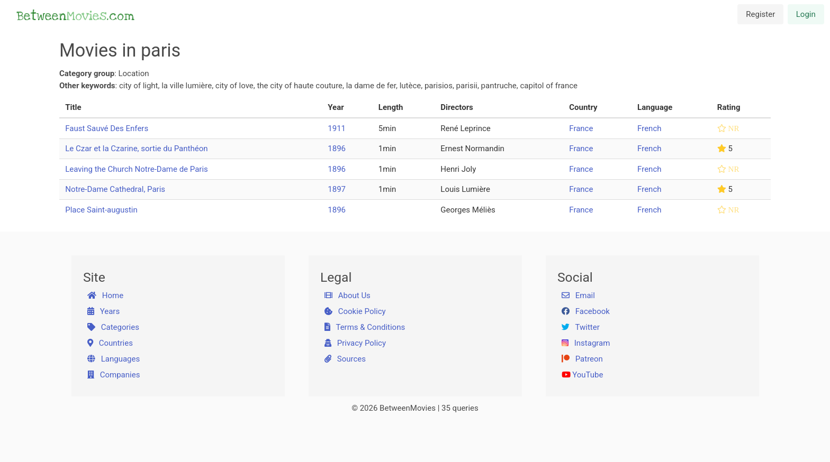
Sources (345, 359)
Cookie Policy (355, 311)
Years (103, 311)
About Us (347, 295)
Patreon (582, 359)
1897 (337, 189)
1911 (337, 128)
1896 (337, 148)
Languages (113, 359)
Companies (113, 375)
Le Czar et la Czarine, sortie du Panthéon (136, 148)
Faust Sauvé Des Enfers (106, 128)
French (649, 128)
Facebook (586, 311)
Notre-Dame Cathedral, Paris (115, 189)
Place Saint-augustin (101, 210)
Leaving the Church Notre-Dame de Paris (136, 169)
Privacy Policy (355, 343)
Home (105, 295)
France (581, 128)
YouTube (582, 375)
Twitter (581, 327)
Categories (113, 327)
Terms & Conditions (364, 327)
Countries (110, 343)
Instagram (586, 343)
